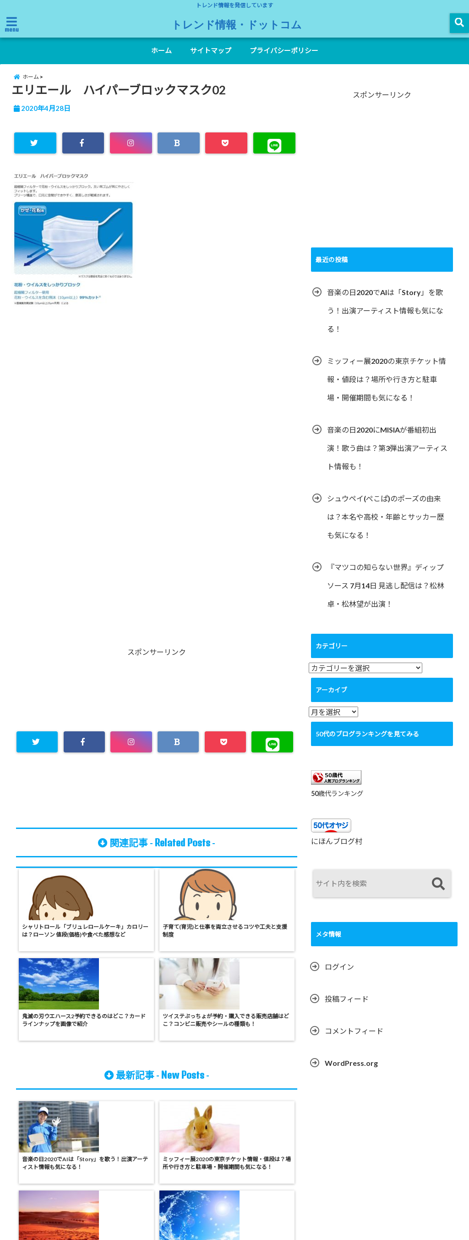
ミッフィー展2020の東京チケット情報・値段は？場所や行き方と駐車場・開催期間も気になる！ (386, 389)
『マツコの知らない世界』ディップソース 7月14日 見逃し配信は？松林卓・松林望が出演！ (385, 596)
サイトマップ (210, 50)
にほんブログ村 (336, 852)
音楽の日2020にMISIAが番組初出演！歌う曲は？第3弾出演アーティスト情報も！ (387, 458)
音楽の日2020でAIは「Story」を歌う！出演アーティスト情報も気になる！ (385, 321)
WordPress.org (351, 1074)
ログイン (339, 977)
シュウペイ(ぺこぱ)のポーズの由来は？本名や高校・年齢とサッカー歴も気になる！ (385, 527)
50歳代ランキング (337, 804)
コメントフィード (354, 1041)
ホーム (161, 50)
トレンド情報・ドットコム (236, 23)
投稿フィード (347, 1009)
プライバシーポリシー (284, 50)
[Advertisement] (157, 418)
